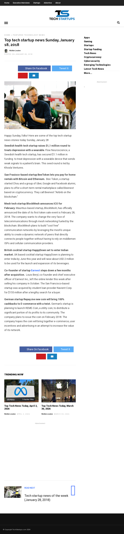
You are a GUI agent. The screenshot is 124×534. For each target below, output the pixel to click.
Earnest (36, 270)
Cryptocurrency (92, 57)
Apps (87, 37)
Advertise (48, 3)
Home (6, 3)
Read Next (29, 488)
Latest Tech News (94, 68)
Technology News (34, 35)
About (57, 3)
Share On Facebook (34, 68)
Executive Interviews (21, 3)
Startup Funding (93, 49)
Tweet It (62, 68)
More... (88, 73)
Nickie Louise (10, 414)
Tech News (90, 53)
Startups (36, 3)
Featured (18, 35)
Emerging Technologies (97, 64)
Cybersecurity (92, 60)
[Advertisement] (40, 451)
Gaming (88, 41)
